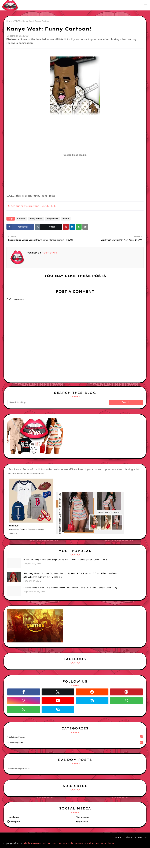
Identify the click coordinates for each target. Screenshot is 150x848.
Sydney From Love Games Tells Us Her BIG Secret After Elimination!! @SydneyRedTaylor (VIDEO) (70, 575)
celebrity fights (76, 737)
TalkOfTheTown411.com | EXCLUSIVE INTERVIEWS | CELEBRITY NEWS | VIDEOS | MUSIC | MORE (69, 843)
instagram (14, 821)
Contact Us (141, 837)
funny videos (36, 218)
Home (9, 21)
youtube (83, 821)
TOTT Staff (49, 252)
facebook (14, 817)
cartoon (21, 218)
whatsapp (83, 817)
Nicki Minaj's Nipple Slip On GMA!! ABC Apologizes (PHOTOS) (65, 559)
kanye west (52, 218)
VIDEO (17, 21)
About (129, 837)
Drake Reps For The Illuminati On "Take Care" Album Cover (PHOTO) (70, 587)
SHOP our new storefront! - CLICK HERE (32, 206)
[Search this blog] (58, 402)
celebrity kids (76, 742)
